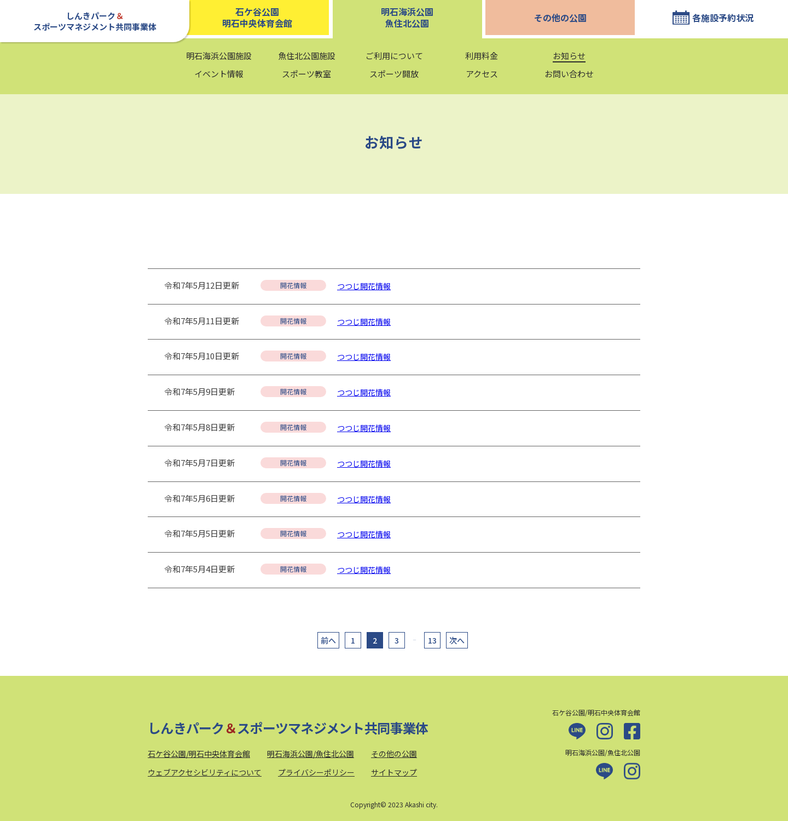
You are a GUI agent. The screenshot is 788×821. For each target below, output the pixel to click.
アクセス (482, 73)
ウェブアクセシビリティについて (205, 772)
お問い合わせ (569, 73)
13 (432, 640)
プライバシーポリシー (316, 772)
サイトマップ (394, 772)
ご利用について (394, 55)
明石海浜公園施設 (219, 55)
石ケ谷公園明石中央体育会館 (257, 17)
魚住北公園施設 (306, 55)
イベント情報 (219, 73)
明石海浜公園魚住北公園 (407, 17)
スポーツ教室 (306, 73)
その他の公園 (560, 17)
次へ (457, 640)
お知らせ (569, 55)
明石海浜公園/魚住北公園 (310, 753)
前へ (328, 640)
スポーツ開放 (394, 73)
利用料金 (481, 55)
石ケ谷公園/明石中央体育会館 (199, 753)
